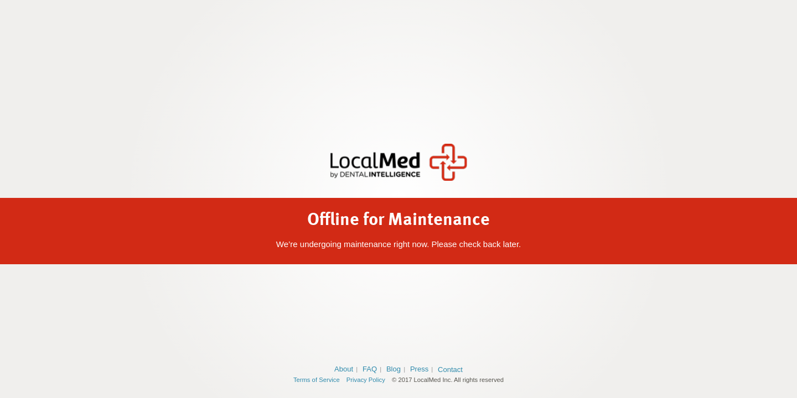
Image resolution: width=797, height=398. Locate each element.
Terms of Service (316, 379)
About (343, 369)
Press (419, 369)
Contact (450, 369)
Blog (393, 369)
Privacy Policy (365, 379)
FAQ (370, 369)
